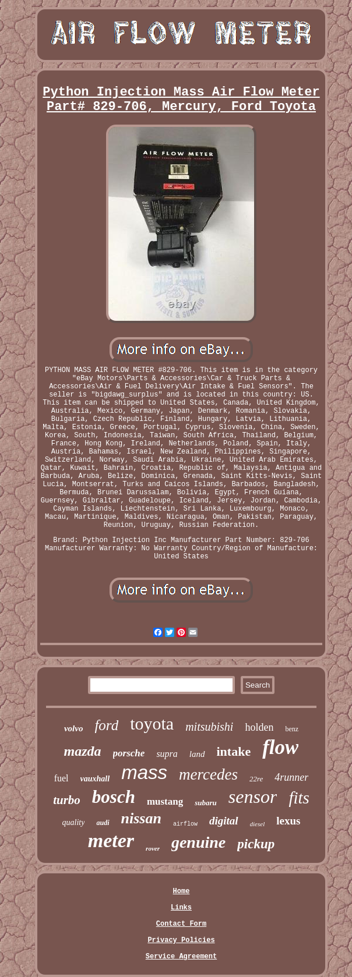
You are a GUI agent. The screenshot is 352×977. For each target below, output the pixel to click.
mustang (165, 801)
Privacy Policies (180, 940)
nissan (141, 818)
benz (291, 729)
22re (256, 778)
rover (153, 848)
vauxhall (95, 778)
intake (234, 751)
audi (102, 823)
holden (259, 727)
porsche (129, 753)
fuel (61, 778)
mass (144, 772)
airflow (185, 824)
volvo (73, 728)
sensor (252, 796)
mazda (82, 751)
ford (106, 725)
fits (298, 797)
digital (223, 821)
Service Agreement (181, 957)
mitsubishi (209, 726)
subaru (206, 802)
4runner (291, 777)
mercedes (208, 774)
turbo (66, 800)
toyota (152, 723)
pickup (255, 844)
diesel (257, 823)
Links (181, 908)
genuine (198, 842)
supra (166, 754)
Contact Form (181, 924)
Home (181, 891)
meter (111, 840)
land (197, 754)
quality (73, 822)
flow (280, 747)
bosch (113, 797)
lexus (288, 821)
